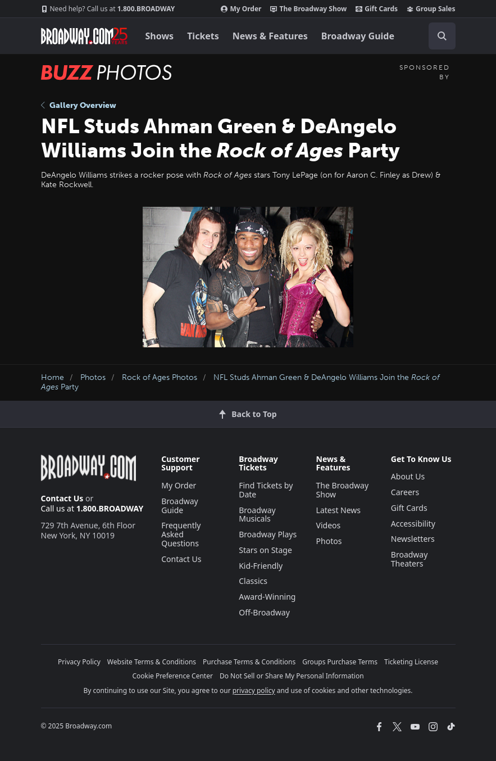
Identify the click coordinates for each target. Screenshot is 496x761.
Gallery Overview (78, 105)
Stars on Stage (265, 550)
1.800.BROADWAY (108, 8)
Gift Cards (377, 8)
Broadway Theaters (409, 559)
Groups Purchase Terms (339, 662)
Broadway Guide (357, 35)
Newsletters (413, 538)
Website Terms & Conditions (151, 662)
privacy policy (254, 690)
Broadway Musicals (257, 514)
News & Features (270, 35)
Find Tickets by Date (266, 490)
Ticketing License (411, 662)
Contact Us (62, 498)
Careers (405, 492)
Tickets (203, 35)
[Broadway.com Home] (84, 36)
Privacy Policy (79, 662)
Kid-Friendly (261, 565)
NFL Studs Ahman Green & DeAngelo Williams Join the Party (240, 382)
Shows (159, 35)
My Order (241, 8)
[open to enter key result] (442, 35)
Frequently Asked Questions (181, 534)
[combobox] (438, 35)
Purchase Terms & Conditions (249, 662)
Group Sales (431, 8)
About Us (408, 476)
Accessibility (413, 523)
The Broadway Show (308, 8)
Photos (93, 377)
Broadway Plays (268, 534)
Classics (253, 581)
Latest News (338, 510)
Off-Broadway (264, 612)
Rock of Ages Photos (159, 377)
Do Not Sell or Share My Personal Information (292, 676)
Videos (328, 525)
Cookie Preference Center (172, 676)
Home (52, 377)
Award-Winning (267, 596)
